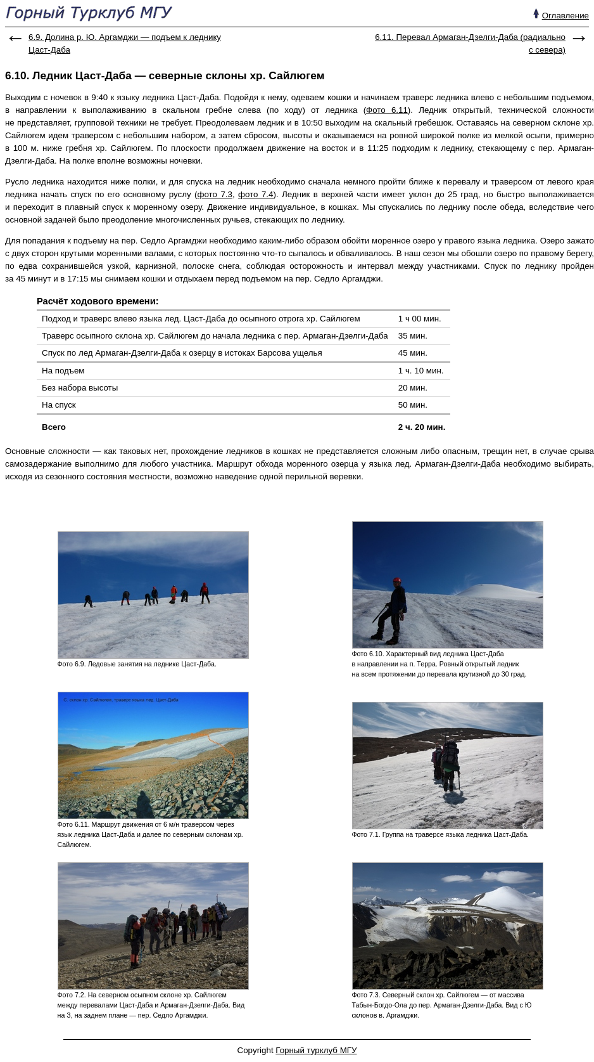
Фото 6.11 (387, 110)
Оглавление (565, 15)
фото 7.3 (215, 194)
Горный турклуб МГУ (316, 1050)
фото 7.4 (255, 194)
